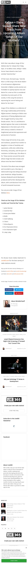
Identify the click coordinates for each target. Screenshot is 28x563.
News (13, 334)
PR (21, 17)
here (8, 193)
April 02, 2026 (10, 507)
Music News (19, 334)
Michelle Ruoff (20, 301)
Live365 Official (9, 271)
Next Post (14, 355)
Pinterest (19, 293)
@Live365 (9, 274)
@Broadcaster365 (18, 274)
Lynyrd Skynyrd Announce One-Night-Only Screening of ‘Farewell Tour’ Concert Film (14, 341)
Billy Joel (6, 376)
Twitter (18, 289)
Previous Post (14, 313)
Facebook (9, 289)
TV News (11, 376)
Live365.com (5, 260)
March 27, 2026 (10, 520)
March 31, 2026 (10, 514)
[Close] (26, 547)
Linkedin (9, 293)
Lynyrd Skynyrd (7, 334)
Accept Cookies (14, 560)
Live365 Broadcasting (21, 271)
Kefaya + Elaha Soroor (13, 17)
